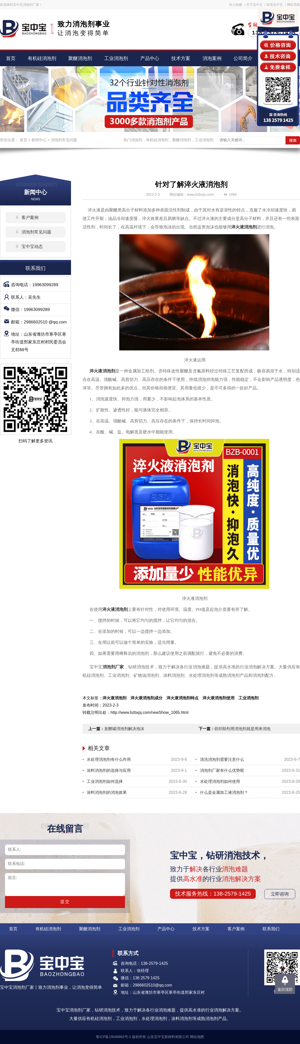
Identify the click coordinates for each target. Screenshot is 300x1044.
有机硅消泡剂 (42, 58)
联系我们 (271, 929)
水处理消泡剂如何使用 (220, 781)
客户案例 (30, 217)
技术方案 (180, 58)
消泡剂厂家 (113, 667)
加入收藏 (235, 4)
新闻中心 (39, 140)
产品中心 (149, 58)
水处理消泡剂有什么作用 (109, 759)
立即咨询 (280, 894)
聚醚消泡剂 (80, 58)
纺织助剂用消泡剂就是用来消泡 (242, 729)
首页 (11, 58)
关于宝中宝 (254, 4)
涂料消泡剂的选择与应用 (109, 770)
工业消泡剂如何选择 (105, 781)
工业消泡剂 (116, 58)
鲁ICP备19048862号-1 (113, 1037)
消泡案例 (212, 58)
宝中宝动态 (32, 246)
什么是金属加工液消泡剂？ (224, 792)
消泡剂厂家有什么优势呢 (222, 770)
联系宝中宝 (274, 4)
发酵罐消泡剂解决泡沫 (124, 729)
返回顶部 (285, 989)
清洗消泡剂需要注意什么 (222, 759)
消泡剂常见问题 (64, 140)
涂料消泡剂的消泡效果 (107, 792)
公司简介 (243, 58)
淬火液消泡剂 (244, 227)
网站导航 (293, 4)
